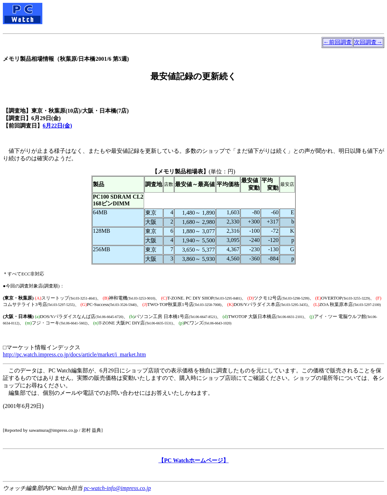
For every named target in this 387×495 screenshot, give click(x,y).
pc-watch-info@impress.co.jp (117, 488)
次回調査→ (368, 42)
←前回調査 (337, 42)
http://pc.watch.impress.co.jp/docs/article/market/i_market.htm (74, 354)
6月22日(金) (57, 126)
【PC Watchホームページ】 (193, 460)
